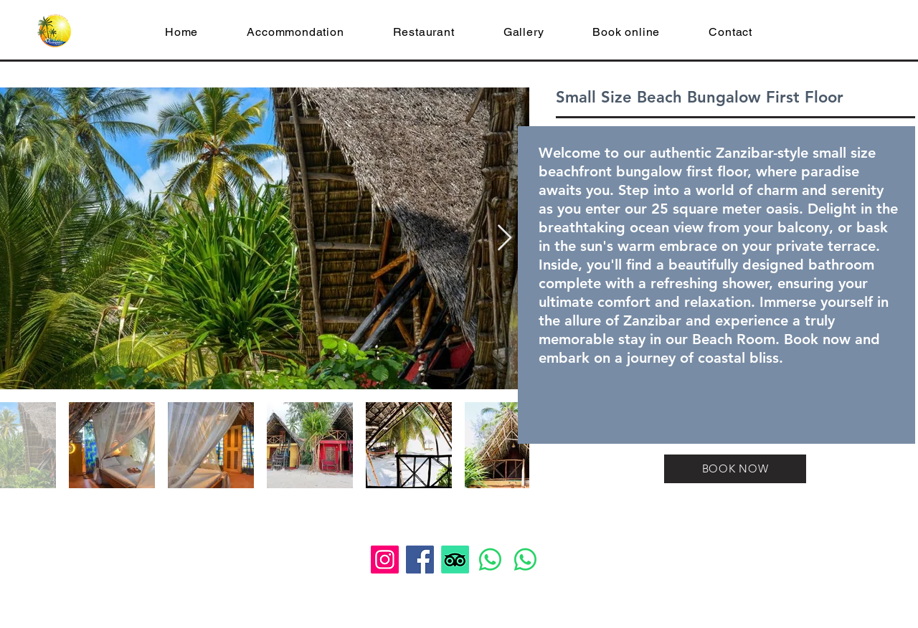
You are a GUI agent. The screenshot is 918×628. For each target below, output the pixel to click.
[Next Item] (504, 238)
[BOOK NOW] (735, 469)
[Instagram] (385, 560)
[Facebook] (420, 560)
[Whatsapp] (490, 560)
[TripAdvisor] (455, 560)
